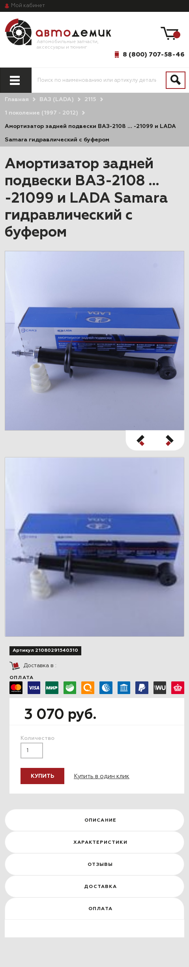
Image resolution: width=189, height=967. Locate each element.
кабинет (28, 5)
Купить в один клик (101, 776)
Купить (42, 776)
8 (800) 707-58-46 (153, 54)
